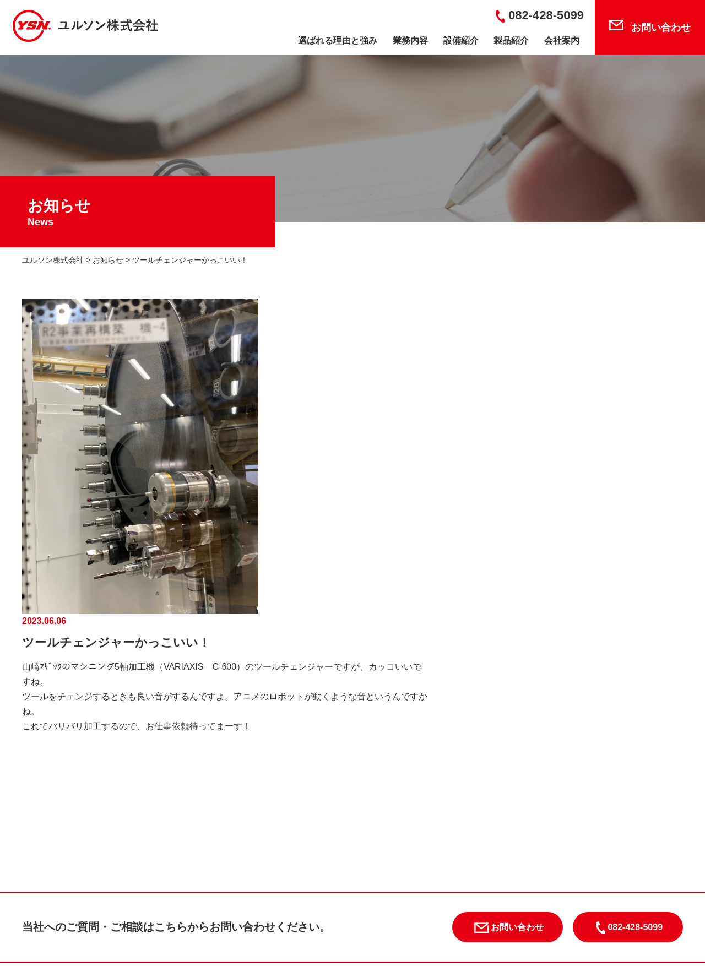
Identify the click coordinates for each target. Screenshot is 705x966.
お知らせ (462, 878)
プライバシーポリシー (542, 878)
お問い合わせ (661, 27)
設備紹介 (461, 40)
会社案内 (561, 40)
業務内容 (410, 40)
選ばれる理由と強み (337, 40)
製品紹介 (511, 40)
